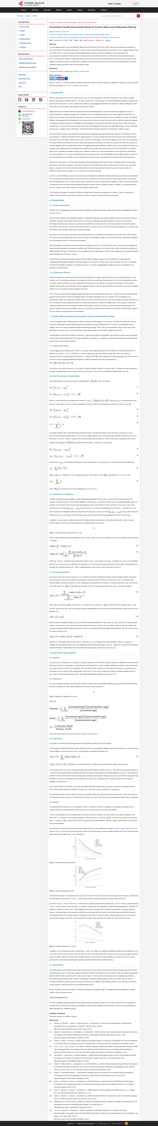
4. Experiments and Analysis (62, 653)
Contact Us (22, 83)
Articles (35, 10)
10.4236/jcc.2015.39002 (60, 40)
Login (135, 3)
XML (80, 40)
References (53, 1020)
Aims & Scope (25, 27)
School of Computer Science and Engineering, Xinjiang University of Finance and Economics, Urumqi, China (85, 37)
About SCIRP (116, 1123)
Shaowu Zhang (54, 31)
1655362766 (26, 119)
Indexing (23, 47)
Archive (22, 35)
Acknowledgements (58, 997)
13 (103, 297)
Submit (104, 10)
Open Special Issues (26, 59)
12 (110, 294)
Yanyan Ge (65, 31)
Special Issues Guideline (27, 67)
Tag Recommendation (56, 71)
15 (106, 297)
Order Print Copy (24, 79)
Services (91, 10)
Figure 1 (117, 828)
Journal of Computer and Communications (63, 22)
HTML (76, 40)
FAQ (19, 87)
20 (106, 305)
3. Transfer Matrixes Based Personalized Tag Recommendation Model (81, 316)
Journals (47, 10)
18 (122, 302)
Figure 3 (132, 828)
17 (52, 302)
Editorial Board (25, 39)
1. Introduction (56, 93)
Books (58, 10)
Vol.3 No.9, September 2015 (87, 22)
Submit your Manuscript (85, 1123)
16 (119, 297)
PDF (71, 40)
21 (86, 308)
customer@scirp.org (28, 111)
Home (23, 10)
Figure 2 (123, 828)
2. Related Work (56, 200)
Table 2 (114, 674)
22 (96, 665)
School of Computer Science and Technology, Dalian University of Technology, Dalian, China (79, 34)
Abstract (52, 44)
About (79, 10)
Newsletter (22, 75)
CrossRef (88, 1029)
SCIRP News (102, 1123)
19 (103, 305)
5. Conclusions (56, 965)
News (69, 10)
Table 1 (100, 442)
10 (99, 245)
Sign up (70, 1123)
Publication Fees (25, 43)
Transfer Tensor (84, 71)
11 (129, 262)
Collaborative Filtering (71, 71)
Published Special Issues (27, 63)
